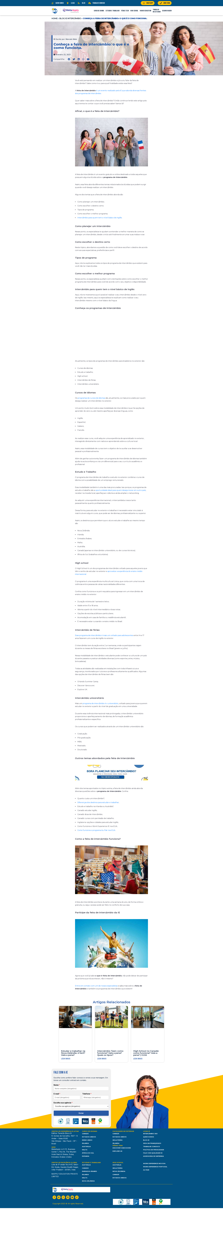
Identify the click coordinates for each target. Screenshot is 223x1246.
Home (54, 18)
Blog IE (146, 1140)
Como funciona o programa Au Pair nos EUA (96, 830)
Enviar (81, 1113)
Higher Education (145, 11)
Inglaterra (117, 1140)
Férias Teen (125, 11)
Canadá (85, 1134)
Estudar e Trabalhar (112, 11)
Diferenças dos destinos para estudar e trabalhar (98, 802)
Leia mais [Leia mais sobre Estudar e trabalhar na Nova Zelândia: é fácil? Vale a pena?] (65, 1058)
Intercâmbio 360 (150, 1134)
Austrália (86, 1146)
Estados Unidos (89, 1137)
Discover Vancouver (122, 1148)
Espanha (85, 1156)
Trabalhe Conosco (151, 1146)
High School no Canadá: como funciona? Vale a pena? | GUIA (146, 1053)
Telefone (86, 1094)
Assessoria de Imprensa (153, 1156)
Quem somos (148, 1137)
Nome (57, 1085)
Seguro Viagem (167, 11)
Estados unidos (120, 1178)
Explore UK (117, 1151)
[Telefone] (95, 1097)
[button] (69, 59)
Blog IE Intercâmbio (70, 18)
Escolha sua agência (63, 1103)
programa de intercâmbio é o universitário (100, 703)
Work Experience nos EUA (154, 1163)
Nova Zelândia (88, 1181)
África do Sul (88, 1153)
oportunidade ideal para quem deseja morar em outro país (120, 490)
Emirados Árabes (89, 1171)
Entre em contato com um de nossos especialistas (96, 986)
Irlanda (85, 1143)
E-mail (57, 1094)
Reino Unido (87, 1140)
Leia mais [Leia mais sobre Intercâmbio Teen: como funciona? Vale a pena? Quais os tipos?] (101, 1058)
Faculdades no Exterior (123, 1131)
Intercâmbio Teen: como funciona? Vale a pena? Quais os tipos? (110, 1053)
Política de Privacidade (153, 1150)
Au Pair (146, 1170)
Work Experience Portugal (155, 1167)
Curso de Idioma (99, 11)
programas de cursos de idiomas (91, 398)
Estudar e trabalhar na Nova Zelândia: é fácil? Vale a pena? (73, 1053)
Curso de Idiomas (89, 1131)
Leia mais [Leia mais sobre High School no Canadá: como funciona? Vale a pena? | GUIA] (137, 1058)
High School (134, 11)
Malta (84, 1150)
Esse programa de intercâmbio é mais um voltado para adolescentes (104, 635)
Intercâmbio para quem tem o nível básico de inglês (99, 218)
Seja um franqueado (152, 1143)
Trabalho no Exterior (156, 11)
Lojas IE (146, 1131)
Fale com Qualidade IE (152, 1153)
